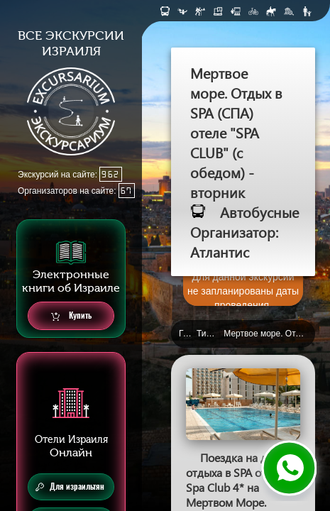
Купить (71, 316)
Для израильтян (69, 487)
